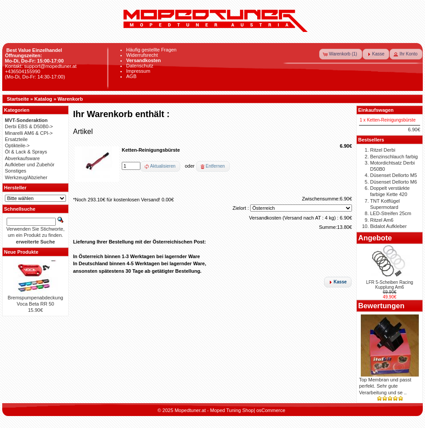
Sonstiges (15, 170)
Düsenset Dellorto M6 (393, 182)
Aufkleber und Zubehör (29, 164)
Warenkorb (70, 99)
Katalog (43, 99)
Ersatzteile (16, 139)
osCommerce (270, 410)
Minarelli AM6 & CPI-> (29, 133)
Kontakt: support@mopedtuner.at (41, 66)
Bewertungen (381, 306)
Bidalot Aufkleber (388, 226)
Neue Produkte (21, 252)
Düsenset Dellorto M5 (393, 175)
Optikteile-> (17, 145)
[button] (340, 54)
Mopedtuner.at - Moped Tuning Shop (214, 410)
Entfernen (215, 166)
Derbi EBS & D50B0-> (29, 126)
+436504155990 (22, 71)
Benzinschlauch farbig (394, 156)
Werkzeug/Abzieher (26, 177)
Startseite (18, 99)
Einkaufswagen (376, 110)
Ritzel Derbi (382, 150)
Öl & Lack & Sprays (26, 151)
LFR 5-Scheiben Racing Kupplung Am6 (389, 285)
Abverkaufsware (22, 158)
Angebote (375, 238)
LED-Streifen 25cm (390, 213)
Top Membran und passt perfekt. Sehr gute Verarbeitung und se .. (385, 386)
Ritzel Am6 (382, 220)
